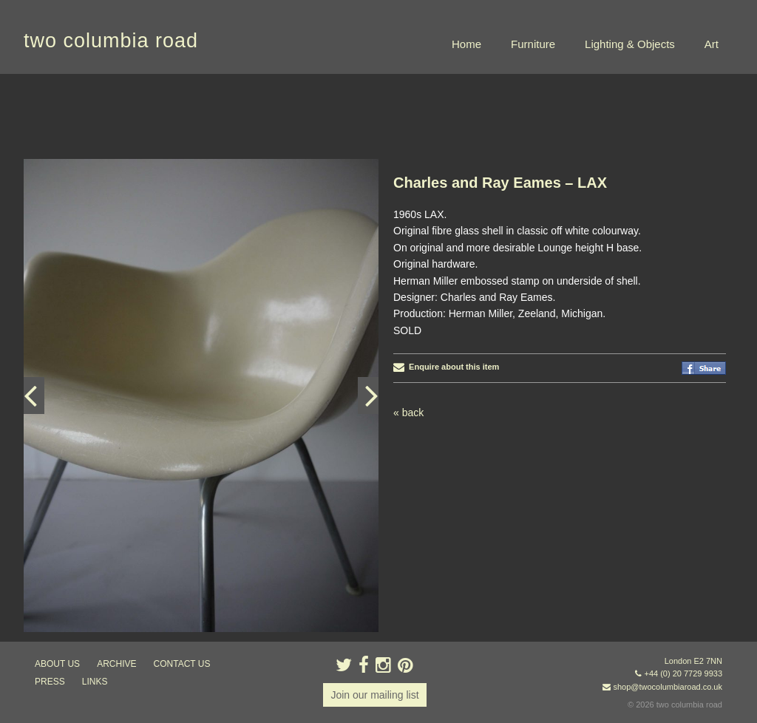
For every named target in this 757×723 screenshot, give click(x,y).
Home (466, 44)
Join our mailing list (374, 695)
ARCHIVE (116, 664)
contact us (182, 664)
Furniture (533, 44)
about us (57, 664)
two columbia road (111, 41)
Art (712, 44)
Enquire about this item (446, 366)
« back (408, 412)
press (50, 681)
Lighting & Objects (630, 44)
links (95, 681)
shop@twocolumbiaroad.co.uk (667, 686)
